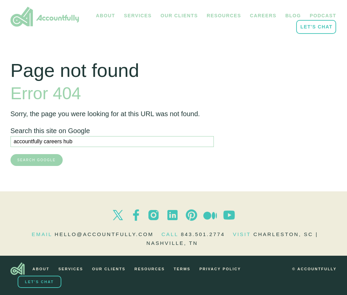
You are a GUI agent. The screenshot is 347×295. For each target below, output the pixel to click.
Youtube (229, 215)
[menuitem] (18, 268)
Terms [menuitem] (182, 269)
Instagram (153, 215)
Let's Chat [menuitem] (316, 26)
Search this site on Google (50, 130)
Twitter (118, 215)
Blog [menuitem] (293, 15)
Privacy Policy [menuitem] (220, 269)
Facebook (136, 215)
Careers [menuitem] (263, 15)
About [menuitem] (105, 15)
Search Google (36, 160)
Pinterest (191, 215)
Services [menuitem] (138, 15)
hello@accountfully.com (104, 234)
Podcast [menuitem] (323, 15)
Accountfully (45, 17)
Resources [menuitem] (224, 15)
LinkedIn (172, 215)
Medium (210, 215)
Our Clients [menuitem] (179, 15)
